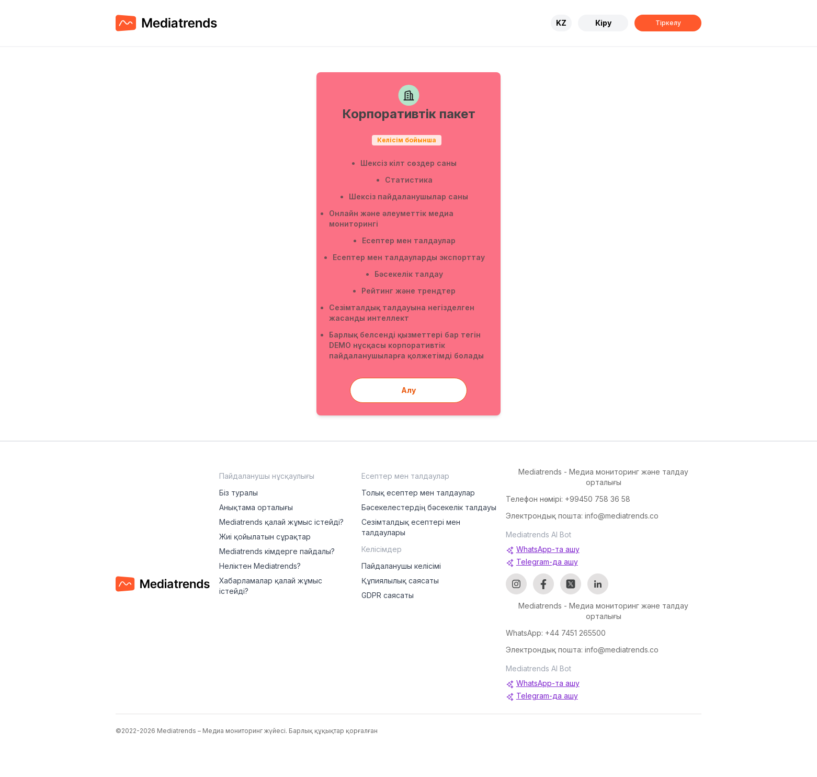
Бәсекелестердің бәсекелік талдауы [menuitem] (428, 507)
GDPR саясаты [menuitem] (387, 595)
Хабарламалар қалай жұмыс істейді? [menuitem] (270, 585)
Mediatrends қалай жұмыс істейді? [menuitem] (281, 521)
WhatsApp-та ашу (543, 550)
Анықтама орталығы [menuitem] (256, 507)
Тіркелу (668, 23)
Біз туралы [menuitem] (238, 492)
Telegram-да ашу (542, 562)
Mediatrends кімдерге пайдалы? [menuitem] (277, 551)
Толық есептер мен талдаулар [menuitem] (418, 492)
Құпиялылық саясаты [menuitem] (400, 580)
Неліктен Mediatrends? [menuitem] (260, 565)
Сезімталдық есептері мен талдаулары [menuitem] (410, 527)
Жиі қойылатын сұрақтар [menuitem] (265, 536)
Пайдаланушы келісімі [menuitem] (401, 565)
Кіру (603, 22)
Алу (408, 390)
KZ (561, 22)
